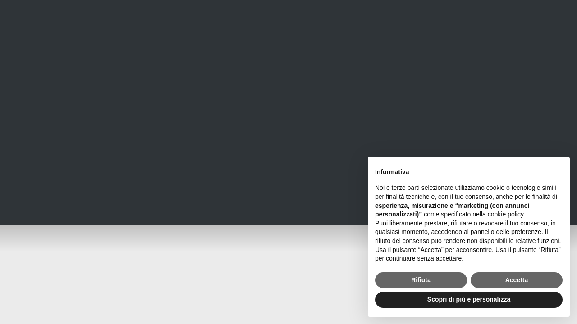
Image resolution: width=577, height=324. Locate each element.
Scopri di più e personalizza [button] (468, 299)
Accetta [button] (516, 280)
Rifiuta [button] (421, 280)
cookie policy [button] (505, 214)
